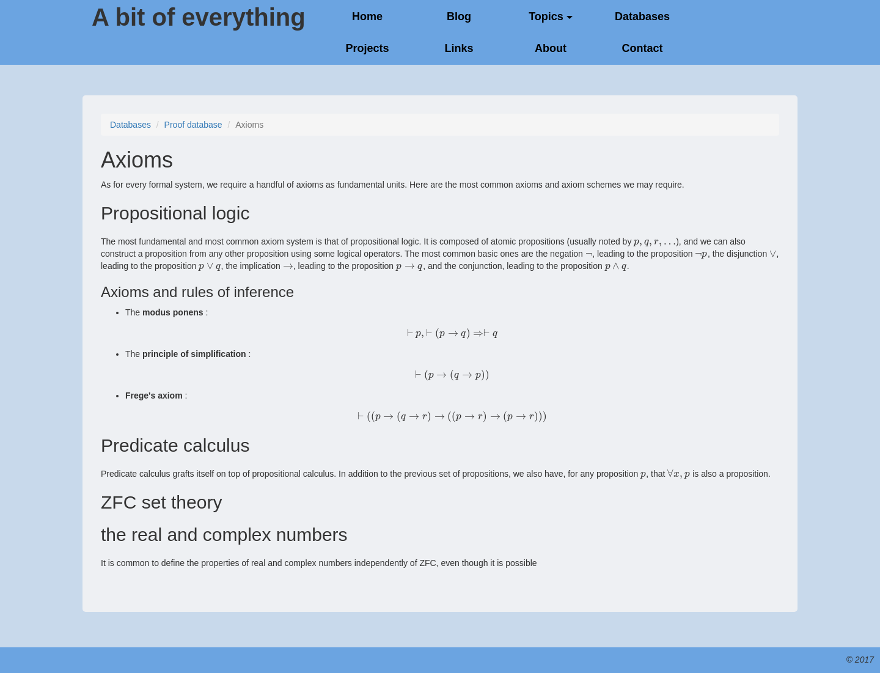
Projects (367, 48)
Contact (642, 48)
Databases (642, 16)
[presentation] (655, 241)
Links (458, 48)
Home (367, 16)
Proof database (193, 125)
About (550, 48)
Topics (551, 16)
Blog (459, 16)
